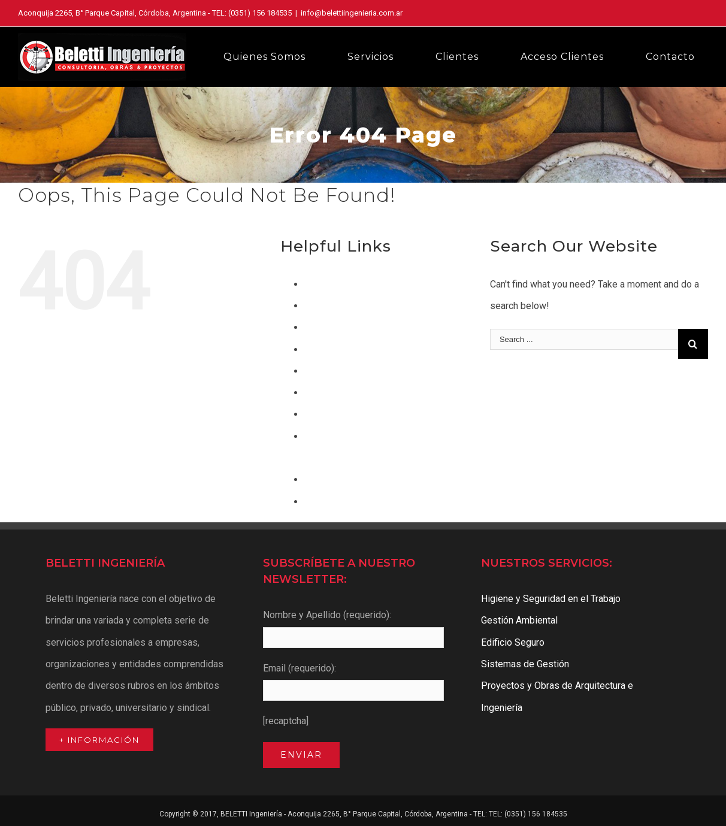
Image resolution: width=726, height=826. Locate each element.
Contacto (322, 327)
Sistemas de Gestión (348, 501)
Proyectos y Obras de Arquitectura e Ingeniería (557, 696)
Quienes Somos (337, 479)
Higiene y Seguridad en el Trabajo (374, 392)
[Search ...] (584, 339)
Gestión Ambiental (342, 371)
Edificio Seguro (336, 349)
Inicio (315, 414)
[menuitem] (272, 57)
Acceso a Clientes (342, 284)
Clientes (321, 305)
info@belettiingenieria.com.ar (352, 12)
